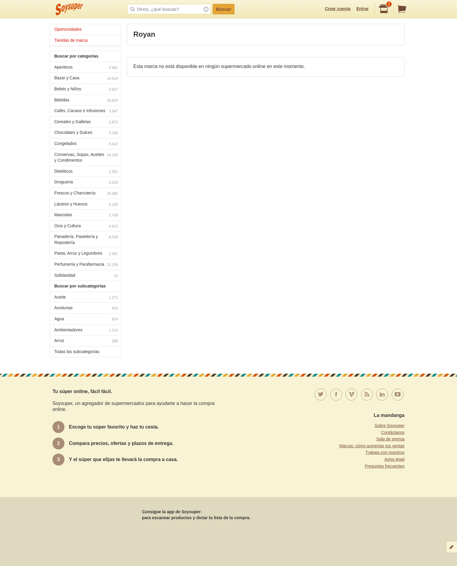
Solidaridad (86, 276)
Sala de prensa (390, 439)
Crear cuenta (338, 8)
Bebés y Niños (86, 89)
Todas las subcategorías (76, 351)
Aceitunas (86, 308)
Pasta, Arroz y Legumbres (86, 254)
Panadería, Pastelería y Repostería (86, 239)
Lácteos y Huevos (86, 205)
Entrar (362, 8)
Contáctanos (392, 432)
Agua (86, 319)
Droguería (86, 183)
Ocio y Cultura (86, 226)
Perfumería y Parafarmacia (86, 265)
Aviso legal (394, 459)
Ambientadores (86, 330)
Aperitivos (86, 68)
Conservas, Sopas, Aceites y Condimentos (86, 157)
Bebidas (86, 101)
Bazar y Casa (86, 78)
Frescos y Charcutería (86, 194)
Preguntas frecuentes (384, 466)
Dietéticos (86, 172)
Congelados (86, 144)
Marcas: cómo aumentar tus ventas (371, 445)
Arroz (86, 341)
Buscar (223, 9)
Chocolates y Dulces (86, 133)
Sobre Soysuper (389, 425)
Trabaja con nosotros (384, 452)
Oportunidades (68, 29)
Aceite (86, 298)
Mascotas (86, 215)
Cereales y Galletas (86, 122)
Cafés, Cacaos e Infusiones (86, 111)
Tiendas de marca (71, 40)
